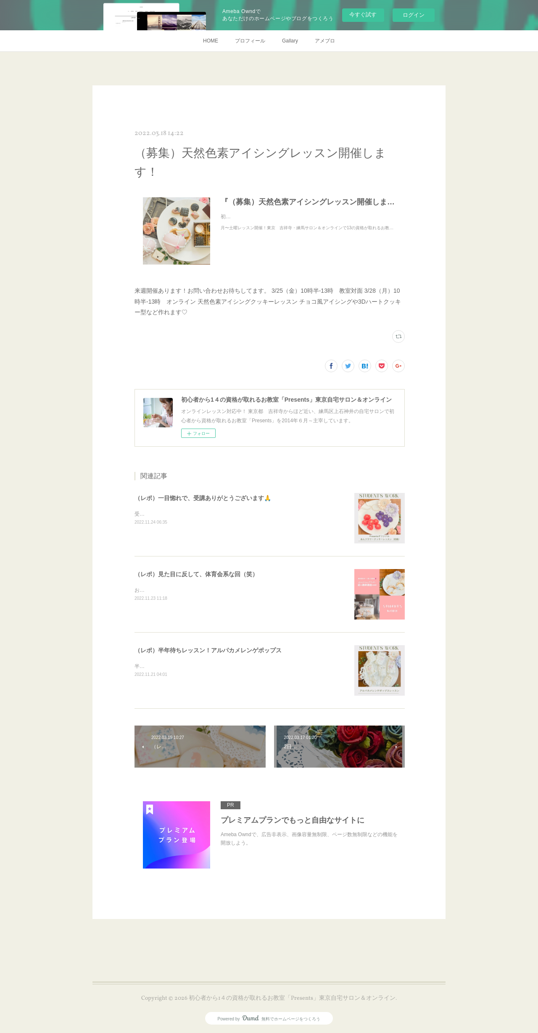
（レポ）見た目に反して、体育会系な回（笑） (196, 574)
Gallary (290, 41)
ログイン (414, 15)
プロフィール (250, 41)
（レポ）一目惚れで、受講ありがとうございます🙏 (202, 498)
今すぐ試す (363, 14)
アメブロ (325, 41)
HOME (210, 41)
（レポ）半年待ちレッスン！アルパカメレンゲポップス (208, 650)
